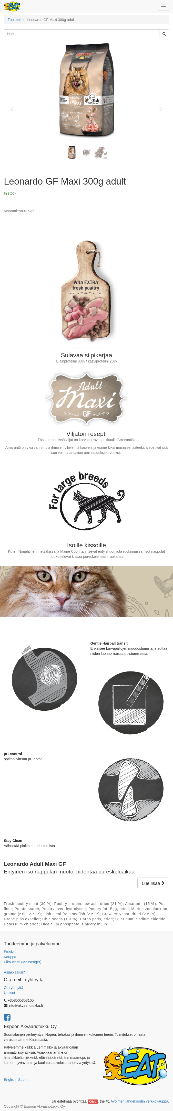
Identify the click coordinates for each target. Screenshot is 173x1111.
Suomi (23, 1079)
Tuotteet (14, 20)
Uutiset (9, 993)
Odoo (92, 1101)
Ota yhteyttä (13, 988)
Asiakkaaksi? (14, 972)
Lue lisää (153, 883)
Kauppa (10, 957)
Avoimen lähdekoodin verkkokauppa (139, 1101)
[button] (13, 106)
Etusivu (10, 952)
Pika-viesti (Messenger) (22, 962)
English (10, 1079)
